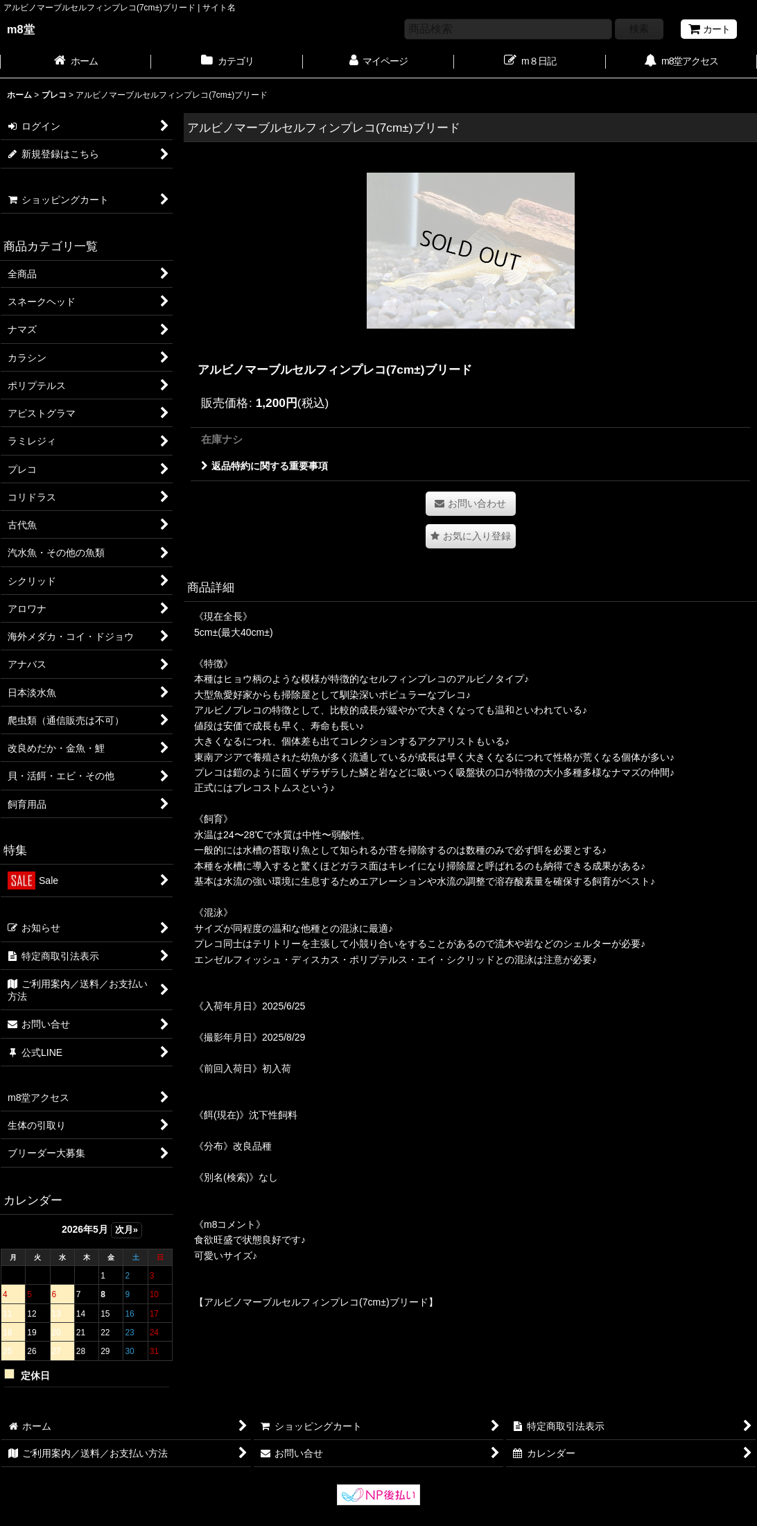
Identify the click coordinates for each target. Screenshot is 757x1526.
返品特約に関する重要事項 (264, 465)
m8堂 (21, 29)
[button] (471, 536)
